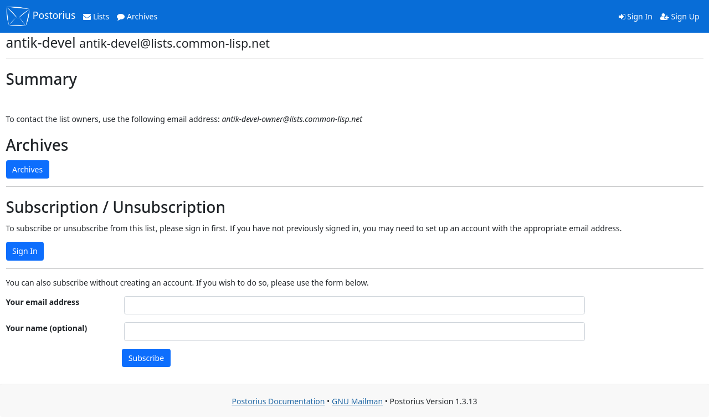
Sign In (636, 16)
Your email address (43, 302)
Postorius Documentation (278, 401)
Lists (96, 16)
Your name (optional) (47, 328)
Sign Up (680, 16)
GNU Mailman (357, 401)
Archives (137, 16)
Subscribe (146, 358)
